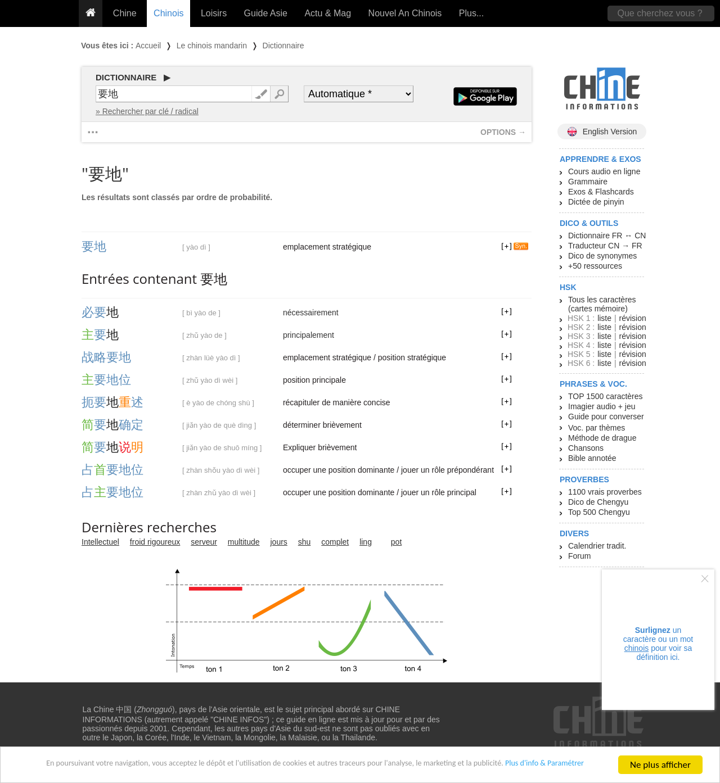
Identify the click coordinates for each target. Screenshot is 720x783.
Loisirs (214, 13)
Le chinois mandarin (212, 45)
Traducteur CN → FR (605, 245)
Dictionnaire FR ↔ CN (607, 235)
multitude (244, 541)
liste (604, 318)
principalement (308, 335)
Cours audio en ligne (604, 171)
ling (365, 541)
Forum (579, 555)
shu (304, 541)
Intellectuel (100, 541)
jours (279, 541)
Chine (125, 13)
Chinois (168, 13)
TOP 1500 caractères (605, 396)
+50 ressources (595, 265)
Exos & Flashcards (601, 191)
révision (632, 318)
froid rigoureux (155, 541)
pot (396, 541)
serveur (204, 541)
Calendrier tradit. (597, 545)
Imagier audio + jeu (601, 406)
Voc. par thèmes (596, 427)
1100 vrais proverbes (605, 491)
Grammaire (588, 181)
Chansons (586, 447)
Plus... (471, 13)
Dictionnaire (283, 45)
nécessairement (311, 312)
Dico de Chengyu (598, 501)
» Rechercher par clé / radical (147, 111)
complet (335, 541)
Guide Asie (265, 13)
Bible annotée (592, 458)
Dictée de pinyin (596, 201)
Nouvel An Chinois (405, 13)
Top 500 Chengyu (599, 512)
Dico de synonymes (602, 255)
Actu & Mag (327, 13)
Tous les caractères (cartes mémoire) (602, 304)
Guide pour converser (606, 416)
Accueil (148, 45)
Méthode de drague (602, 437)
